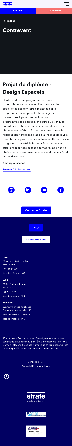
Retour (10, 20)
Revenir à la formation (17, 169)
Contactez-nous (36, 239)
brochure (18, 10)
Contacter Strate (36, 210)
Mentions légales (36, 362)
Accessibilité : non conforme (36, 366)
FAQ (36, 227)
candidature (55, 10)
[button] (6, 376)
